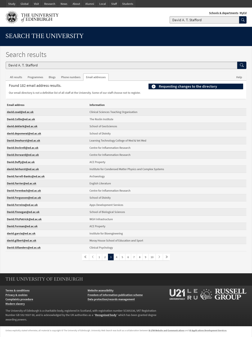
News (64, 4)
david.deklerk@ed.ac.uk (22, 126)
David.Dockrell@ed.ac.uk (22, 148)
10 (153, 257)
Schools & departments (223, 13)
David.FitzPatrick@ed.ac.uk (24, 219)
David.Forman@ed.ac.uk (22, 226)
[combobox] (204, 20)
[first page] (85, 257)
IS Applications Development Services (207, 330)
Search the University (44, 36)
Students (127, 4)
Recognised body (105, 315)
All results (16, 77)
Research (49, 4)
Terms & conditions (17, 290)
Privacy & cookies (16, 295)
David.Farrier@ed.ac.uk (21, 183)
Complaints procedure (19, 299)
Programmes (35, 77)
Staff (114, 4)
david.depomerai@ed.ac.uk (24, 133)
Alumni (89, 4)
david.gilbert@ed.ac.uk (21, 240)
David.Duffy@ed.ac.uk (21, 162)
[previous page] (92, 257)
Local (102, 4)
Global (25, 4)
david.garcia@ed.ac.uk (21, 233)
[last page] (166, 257)
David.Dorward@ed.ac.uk (23, 155)
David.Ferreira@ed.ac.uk (22, 205)
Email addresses (97, 77)
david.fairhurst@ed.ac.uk (23, 169)
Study (11, 4)
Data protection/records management (111, 299)
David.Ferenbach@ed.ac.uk (24, 190)
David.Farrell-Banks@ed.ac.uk (26, 176)
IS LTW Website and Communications (166, 330)
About (76, 4)
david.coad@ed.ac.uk (20, 112)
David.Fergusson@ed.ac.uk (24, 197)
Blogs (53, 77)
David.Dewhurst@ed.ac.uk (23, 140)
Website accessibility (100, 290)
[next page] (159, 257)
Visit (36, 4)
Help (239, 77)
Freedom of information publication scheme (115, 295)
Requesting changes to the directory (188, 86)
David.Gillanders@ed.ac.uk (24, 247)
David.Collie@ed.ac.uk (21, 119)
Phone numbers (72, 77)
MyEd (243, 13)
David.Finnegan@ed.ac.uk (23, 212)
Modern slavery (15, 304)
